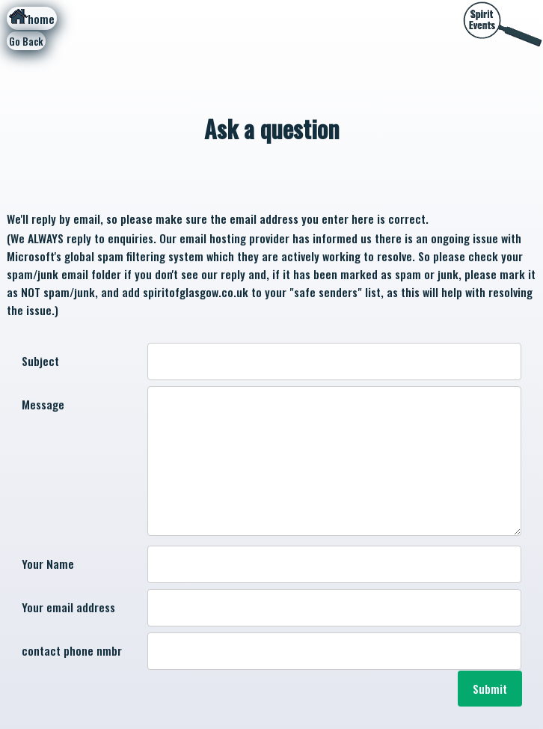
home (32, 18)
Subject (40, 361)
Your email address (68, 607)
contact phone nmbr (72, 650)
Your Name (48, 564)
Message (43, 404)
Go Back (26, 41)
